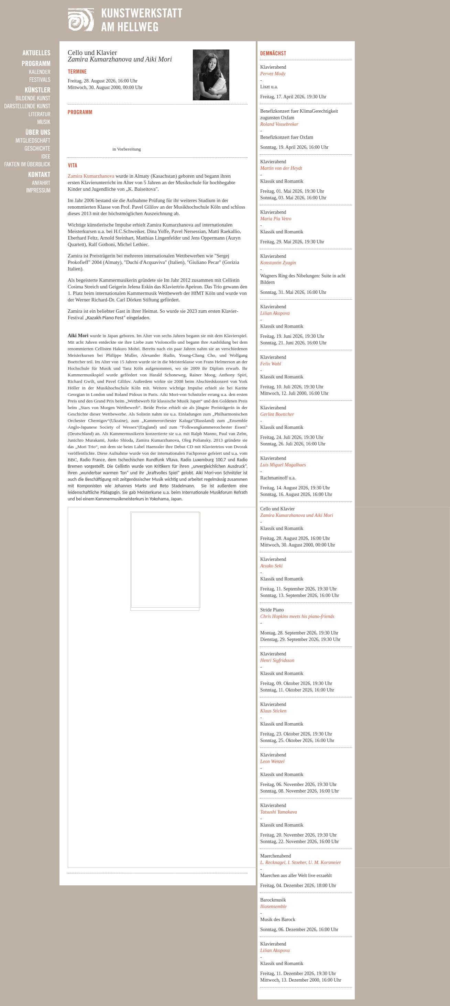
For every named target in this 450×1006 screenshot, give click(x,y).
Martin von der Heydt (281, 168)
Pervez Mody (272, 73)
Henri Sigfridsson (277, 660)
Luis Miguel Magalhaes (283, 464)
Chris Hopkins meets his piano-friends (297, 616)
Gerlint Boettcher (277, 414)
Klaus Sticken (273, 711)
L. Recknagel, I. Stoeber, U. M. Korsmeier (300, 862)
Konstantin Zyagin (278, 262)
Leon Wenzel (272, 761)
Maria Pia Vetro (275, 218)
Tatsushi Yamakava (278, 812)
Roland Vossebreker (279, 124)
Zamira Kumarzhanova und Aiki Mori (296, 515)
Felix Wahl (270, 363)
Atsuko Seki (271, 565)
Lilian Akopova (275, 313)
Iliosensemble (273, 906)
